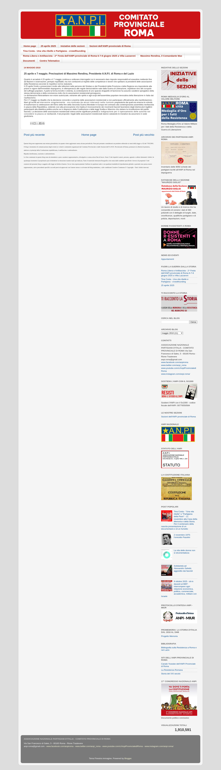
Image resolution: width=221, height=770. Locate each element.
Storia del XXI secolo (170, 674)
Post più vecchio (143, 134)
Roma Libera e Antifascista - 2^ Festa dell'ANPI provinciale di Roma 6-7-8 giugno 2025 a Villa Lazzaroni (79, 56)
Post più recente (34, 134)
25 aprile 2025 (48, 46)
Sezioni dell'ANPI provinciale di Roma (110, 46)
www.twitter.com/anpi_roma (173, 365)
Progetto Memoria (169, 636)
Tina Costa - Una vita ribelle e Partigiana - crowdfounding (54, 51)
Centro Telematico (50, 60)
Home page (30, 46)
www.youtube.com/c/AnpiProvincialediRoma (122, 746)
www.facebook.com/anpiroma (174, 362)
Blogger (127, 758)
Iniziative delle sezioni (73, 46)
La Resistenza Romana (172, 670)
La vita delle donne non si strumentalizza (184, 551)
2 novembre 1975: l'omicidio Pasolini (182, 536)
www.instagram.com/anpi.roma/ (175, 374)
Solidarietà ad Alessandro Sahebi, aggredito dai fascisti (183, 568)
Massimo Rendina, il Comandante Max (161, 56)
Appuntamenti (167, 259)
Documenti (29, 60)
